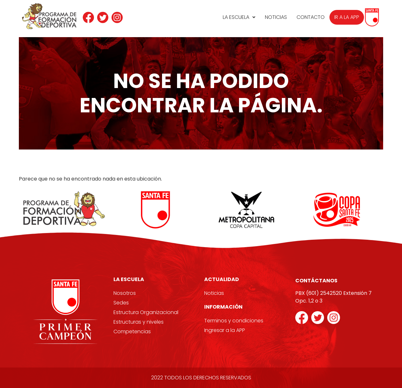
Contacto (311, 17)
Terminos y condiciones (233, 320)
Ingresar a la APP (224, 330)
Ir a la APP (346, 17)
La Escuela (239, 17)
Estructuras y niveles (138, 322)
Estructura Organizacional (145, 312)
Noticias (276, 17)
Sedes (121, 302)
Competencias (132, 331)
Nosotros (124, 293)
